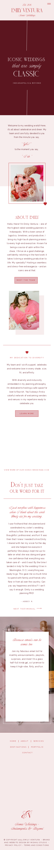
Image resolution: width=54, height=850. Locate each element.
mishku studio (38, 842)
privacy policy (13, 845)
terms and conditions (36, 845)
